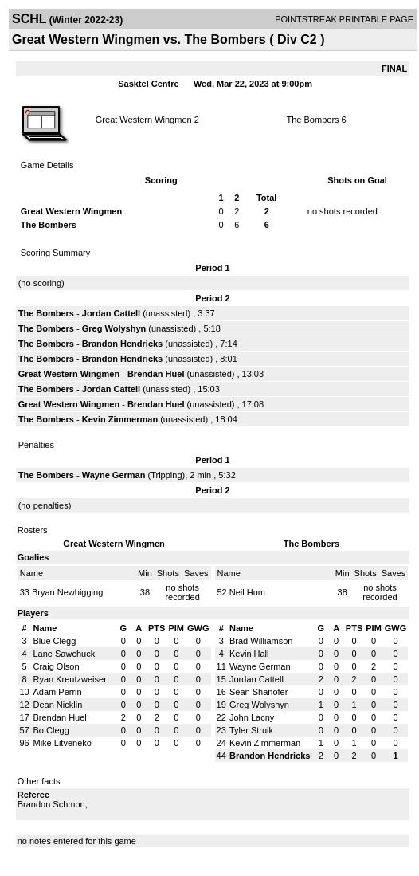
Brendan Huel (156, 374)
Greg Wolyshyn (114, 328)
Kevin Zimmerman (120, 419)
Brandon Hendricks (122, 343)
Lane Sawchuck (64, 653)
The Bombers (313, 119)
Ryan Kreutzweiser (70, 679)
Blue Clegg (54, 641)
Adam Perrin (57, 692)
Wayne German (114, 475)
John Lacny (251, 717)
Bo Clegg (51, 730)
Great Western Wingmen (144, 119)
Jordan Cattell (111, 313)
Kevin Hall (249, 653)
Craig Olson (56, 666)
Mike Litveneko (62, 743)
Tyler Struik (251, 730)
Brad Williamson (260, 641)
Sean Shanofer (258, 692)
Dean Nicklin (58, 704)
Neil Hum (247, 592)
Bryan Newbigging (67, 592)
